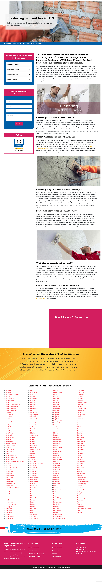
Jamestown (56, 431)
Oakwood (32, 453)
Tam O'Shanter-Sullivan (13, 488)
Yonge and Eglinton (11, 411)
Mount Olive (33, 480)
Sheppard (8, 514)
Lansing (55, 400)
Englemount (56, 496)
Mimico (32, 494)
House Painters (32, 551)
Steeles (8, 500)
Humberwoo (57, 439)
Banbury (79, 492)
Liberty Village (57, 392)
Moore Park (33, 488)
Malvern (32, 510)
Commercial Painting (34, 556)
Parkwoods (33, 437)
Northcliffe (33, 461)
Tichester (8, 463)
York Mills (9, 396)
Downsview (80, 390)
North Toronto (34, 467)
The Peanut (9, 473)
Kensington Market (59, 421)
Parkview (32, 441)
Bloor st (79, 465)
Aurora (79, 496)
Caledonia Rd (81, 441)
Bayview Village (81, 484)
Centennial (80, 435)
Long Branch (33, 514)
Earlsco (55, 512)
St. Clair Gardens (11, 504)
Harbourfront (57, 457)
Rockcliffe (33, 400)
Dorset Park (80, 394)
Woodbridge (9, 415)
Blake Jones (80, 467)
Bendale (79, 475)
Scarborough (9, 518)
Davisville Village (82, 402)
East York (56, 508)
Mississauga (33, 490)
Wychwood (9, 413)
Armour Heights (82, 498)
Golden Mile (56, 469)
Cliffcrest (80, 419)
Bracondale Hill (81, 461)
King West (56, 417)
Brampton (80, 459)
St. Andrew (9, 506)
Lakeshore (56, 404)
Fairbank (55, 488)
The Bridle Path (10, 484)
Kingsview (56, 415)
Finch (55, 486)
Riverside (32, 402)
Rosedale (32, 396)
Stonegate (9, 498)
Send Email (82, 549)
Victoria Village (10, 445)
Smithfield (9, 508)
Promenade (33, 423)
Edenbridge (56, 504)
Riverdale (32, 404)
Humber (55, 445)
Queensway (33, 417)
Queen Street (33, 421)
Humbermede (57, 441)
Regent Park (33, 413)
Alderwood (80, 506)
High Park (56, 453)
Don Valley (80, 396)
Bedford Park (81, 480)
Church (79, 429)
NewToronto (33, 471)
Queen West (33, 419)
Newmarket (33, 475)
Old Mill (32, 451)
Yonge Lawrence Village (13, 404)
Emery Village (57, 498)
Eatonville (56, 506)
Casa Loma (80, 437)
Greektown (56, 467)
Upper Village (10, 451)
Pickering (32, 433)
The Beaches (9, 486)
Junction (56, 427)
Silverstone (9, 512)
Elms (54, 500)
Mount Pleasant (34, 477)
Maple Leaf (33, 508)
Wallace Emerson (11, 443)
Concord (79, 413)
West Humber (10, 437)
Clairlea (79, 425)
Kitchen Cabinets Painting (36, 554)
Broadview (80, 453)
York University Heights (13, 394)
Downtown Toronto (59, 518)
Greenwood (56, 465)
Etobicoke (56, 492)
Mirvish (32, 492)
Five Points (56, 484)
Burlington (80, 447)
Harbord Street (57, 459)
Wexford (8, 427)
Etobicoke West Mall (59, 490)
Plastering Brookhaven (35, 43)
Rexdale (32, 411)
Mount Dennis (34, 482)
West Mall (9, 435)
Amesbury (80, 504)
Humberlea (56, 443)
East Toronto (57, 510)
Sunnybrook (9, 494)
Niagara (32, 469)
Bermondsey (81, 473)
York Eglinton (10, 398)
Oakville (32, 455)
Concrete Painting (57, 548)
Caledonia (80, 443)
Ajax (78, 510)
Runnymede (33, 392)
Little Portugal (34, 518)
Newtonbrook (34, 473)
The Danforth (10, 482)
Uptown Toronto (10, 449)
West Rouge (9, 433)
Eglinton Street (57, 502)
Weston (8, 429)
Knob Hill (56, 411)
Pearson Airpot (34, 435)
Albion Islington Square (84, 508)
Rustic (31, 390)
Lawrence (56, 398)
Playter (32, 431)
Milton (31, 496)
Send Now (19, 124)
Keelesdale (56, 425)
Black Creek (80, 469)
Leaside (55, 396)
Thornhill (8, 465)
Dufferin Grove (57, 516)
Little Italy (56, 390)
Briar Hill (79, 455)
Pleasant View (34, 429)
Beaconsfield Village (83, 482)
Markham (32, 506)
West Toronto (10, 431)
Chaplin (79, 433)
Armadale (80, 500)
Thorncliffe (9, 469)
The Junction (10, 477)
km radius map (24, 328)
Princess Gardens (35, 425)
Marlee (32, 502)
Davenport (80, 404)
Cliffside (79, 417)
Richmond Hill (34, 408)
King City (56, 419)
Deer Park (80, 400)
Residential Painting (34, 548)
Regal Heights (34, 415)
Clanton (79, 421)
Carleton (79, 439)
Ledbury (55, 394)
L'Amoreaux (56, 406)
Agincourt (80, 512)
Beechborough (81, 477)
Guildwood (56, 463)
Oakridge (32, 457)
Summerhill (9, 496)
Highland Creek (57, 451)
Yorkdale (8, 392)
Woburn (8, 419)
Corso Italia (80, 411)
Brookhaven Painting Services (18, 43)
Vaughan (8, 447)
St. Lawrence (9, 502)
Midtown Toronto (35, 498)
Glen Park (56, 473)
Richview (32, 406)
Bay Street (80, 488)
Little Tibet (33, 516)
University (9, 453)
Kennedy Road (57, 423)
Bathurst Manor (81, 490)
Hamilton (56, 461)
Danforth (79, 406)
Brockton (80, 451)
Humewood (56, 437)
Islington (55, 433)
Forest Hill (56, 480)
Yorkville (8, 390)
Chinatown (80, 431)
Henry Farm (56, 455)
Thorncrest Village (11, 467)
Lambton (56, 402)
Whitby (8, 425)
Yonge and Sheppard (12, 406)
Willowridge (9, 421)
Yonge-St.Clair (10, 400)
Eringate (55, 494)
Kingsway (56, 413)
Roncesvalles (33, 398)
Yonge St (8, 402)
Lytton (31, 512)
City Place (80, 427)
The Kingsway (10, 475)
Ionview (55, 435)
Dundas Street (57, 514)
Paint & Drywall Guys (64, 567)
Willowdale (9, 423)
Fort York (56, 477)
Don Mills (80, 398)
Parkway (32, 439)
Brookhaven (80, 449)
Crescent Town (81, 408)
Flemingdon (56, 482)
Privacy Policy (56, 551)
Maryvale (32, 500)
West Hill (8, 439)
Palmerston (33, 447)
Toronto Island (10, 459)
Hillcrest (55, 449)
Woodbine (9, 417)
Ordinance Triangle (35, 449)
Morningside (33, 486)
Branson (79, 457)
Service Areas (56, 556)
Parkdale (32, 443)
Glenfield (56, 471)
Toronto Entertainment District (15, 461)
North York (33, 465)
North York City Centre (36, 463)
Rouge (31, 394)
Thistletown (9, 471)
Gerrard (55, 475)
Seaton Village (10, 516)
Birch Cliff (80, 471)
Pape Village (33, 445)
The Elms (8, 480)
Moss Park (33, 484)
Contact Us (55, 554)
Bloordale (80, 463)
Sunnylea (8, 492)
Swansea (8, 490)
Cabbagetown (81, 445)
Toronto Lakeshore (11, 457)
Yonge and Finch (11, 408)
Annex (79, 502)
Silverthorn (9, 510)
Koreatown (56, 408)
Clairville (79, 423)
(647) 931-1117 (52, 529)
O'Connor (32, 459)
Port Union (33, 427)
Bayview (79, 486)
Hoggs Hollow (57, 447)
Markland (32, 504)
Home (6, 43)
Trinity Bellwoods (11, 455)
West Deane (9, 441)
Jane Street (56, 429)
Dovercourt (80, 392)
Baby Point (80, 494)
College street (81, 415)
